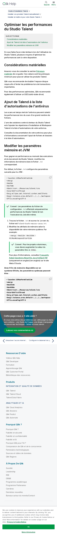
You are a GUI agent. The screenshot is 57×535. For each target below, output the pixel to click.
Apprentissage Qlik (14, 368)
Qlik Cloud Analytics (14, 407)
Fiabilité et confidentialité (16, 436)
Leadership (11, 472)
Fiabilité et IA (11, 440)
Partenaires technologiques (17, 450)
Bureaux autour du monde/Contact (20, 496)
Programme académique (16, 482)
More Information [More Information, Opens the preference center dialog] (28, 532)
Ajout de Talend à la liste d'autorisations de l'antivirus (27, 42)
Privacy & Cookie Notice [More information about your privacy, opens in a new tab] (16, 522)
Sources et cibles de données (18, 453)
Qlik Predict (11, 414)
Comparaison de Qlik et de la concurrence (23, 446)
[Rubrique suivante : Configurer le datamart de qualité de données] (42, 340)
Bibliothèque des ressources (18, 375)
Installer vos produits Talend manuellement (23, 14)
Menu (54, 5)
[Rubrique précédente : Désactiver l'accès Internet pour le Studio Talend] (15, 340)
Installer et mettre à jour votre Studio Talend (24, 17)
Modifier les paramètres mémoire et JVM (22, 45)
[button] (50, 177)
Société (9, 468)
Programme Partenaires (16, 485)
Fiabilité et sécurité (14, 433)
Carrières (10, 489)
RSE (7, 475)
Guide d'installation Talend (18, 11)
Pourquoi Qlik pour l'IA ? (16, 443)
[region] (28, 520)
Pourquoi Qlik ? (12, 429)
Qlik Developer (12, 361)
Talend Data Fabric (14, 397)
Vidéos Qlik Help (13, 358)
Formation (10, 365)
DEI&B (8, 478)
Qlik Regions (11, 457)
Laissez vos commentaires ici (19, 330)
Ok (28, 527)
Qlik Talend (10, 391)
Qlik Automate (12, 418)
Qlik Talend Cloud (13, 394)
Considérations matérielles (17, 39)
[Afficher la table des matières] (5, 11)
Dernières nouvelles (14, 492)
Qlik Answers (11, 411)
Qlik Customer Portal (14, 372)
